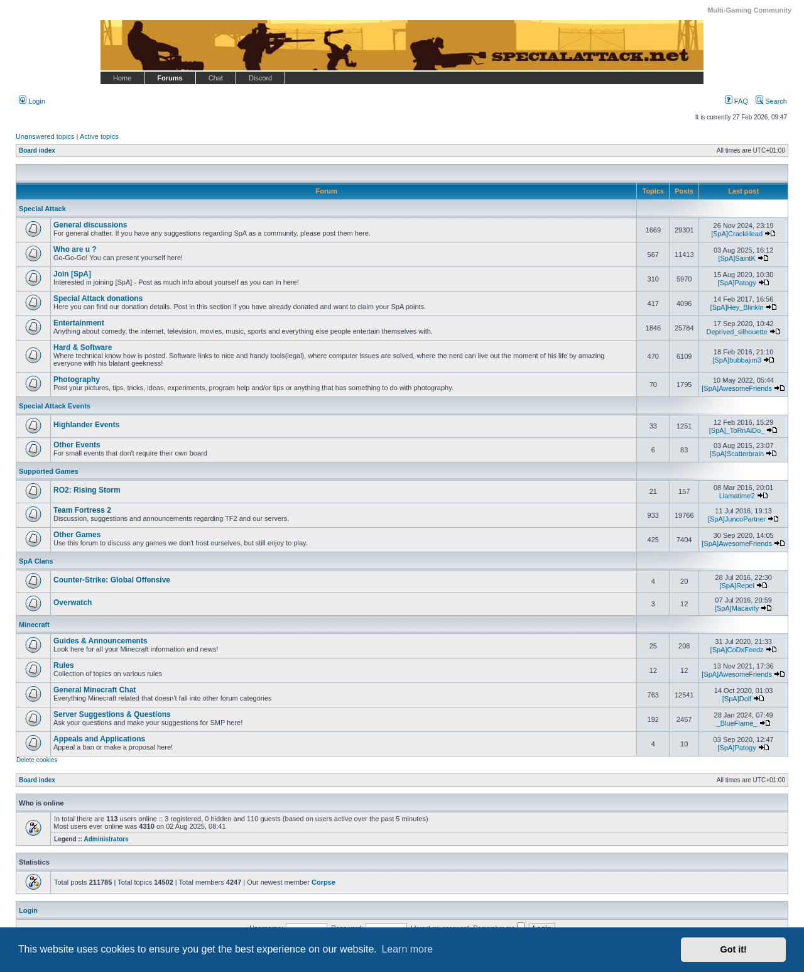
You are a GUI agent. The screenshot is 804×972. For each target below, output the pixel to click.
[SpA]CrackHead (737, 234)
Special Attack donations (98, 298)
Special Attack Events (54, 406)
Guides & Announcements (100, 640)
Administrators (106, 839)
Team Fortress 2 (82, 510)
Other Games (76, 534)
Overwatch (72, 602)
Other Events (76, 444)
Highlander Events (86, 424)
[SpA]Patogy (737, 283)
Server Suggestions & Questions (112, 714)
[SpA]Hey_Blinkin (737, 307)
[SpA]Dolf (736, 698)
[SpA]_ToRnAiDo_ (737, 430)
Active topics (99, 136)
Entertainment (78, 323)
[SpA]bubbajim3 (736, 360)
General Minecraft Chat (94, 689)
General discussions (90, 225)
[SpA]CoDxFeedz (737, 649)
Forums (169, 78)
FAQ (736, 101)
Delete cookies (37, 759)
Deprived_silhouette (736, 332)
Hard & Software (82, 347)
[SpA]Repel (736, 585)
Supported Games (49, 471)
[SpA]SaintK (736, 258)
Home (122, 78)
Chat (216, 78)
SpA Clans (36, 561)
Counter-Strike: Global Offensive (111, 580)
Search (771, 101)
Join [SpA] (72, 274)
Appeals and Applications (99, 738)
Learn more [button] (407, 949)
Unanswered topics (45, 136)
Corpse (323, 882)
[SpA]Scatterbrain (737, 453)
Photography (76, 379)
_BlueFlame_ (737, 723)
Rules (63, 665)
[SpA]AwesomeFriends (737, 388)
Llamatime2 (737, 496)
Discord (260, 78)
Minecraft (34, 624)
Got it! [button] (733, 949)
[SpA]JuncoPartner (737, 519)
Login (32, 101)
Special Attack (42, 208)
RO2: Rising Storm (87, 490)
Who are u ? (75, 249)
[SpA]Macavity (737, 608)
